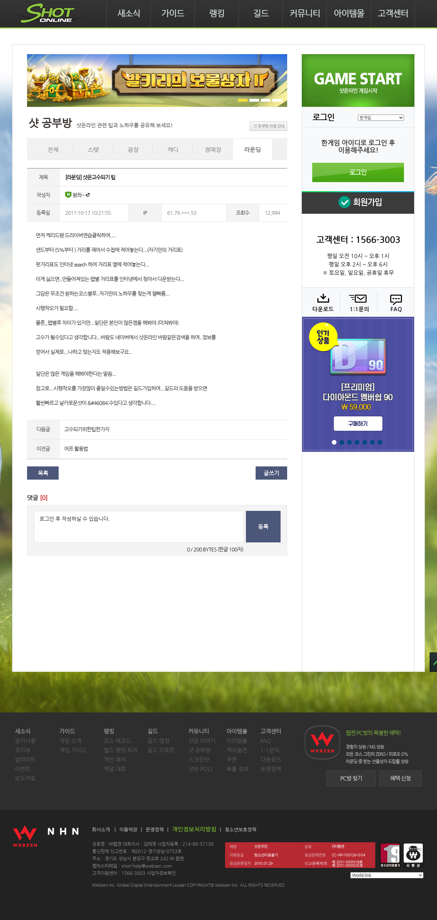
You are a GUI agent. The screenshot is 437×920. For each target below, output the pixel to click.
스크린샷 (198, 759)
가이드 (172, 13)
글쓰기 (271, 473)
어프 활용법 (76, 448)
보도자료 (25, 778)
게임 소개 (70, 740)
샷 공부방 (199, 750)
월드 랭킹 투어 (121, 750)
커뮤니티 (305, 13)
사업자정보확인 (161, 873)
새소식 (128, 13)
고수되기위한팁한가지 (86, 429)
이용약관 (128, 829)
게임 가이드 (73, 750)
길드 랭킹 (158, 740)
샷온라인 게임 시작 (358, 80)
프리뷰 (23, 750)
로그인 (358, 172)
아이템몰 (349, 13)
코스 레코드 (117, 740)
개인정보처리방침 (194, 829)
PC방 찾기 (351, 778)
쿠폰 (231, 759)
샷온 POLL (200, 769)
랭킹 (216, 13)
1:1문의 (270, 750)
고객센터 (393, 13)
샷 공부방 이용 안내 (268, 126)
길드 (260, 13)
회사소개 (101, 829)
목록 (43, 473)
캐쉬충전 (236, 750)
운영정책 (270, 769)
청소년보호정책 (240, 829)
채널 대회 (115, 769)
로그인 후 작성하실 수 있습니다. (139, 527)
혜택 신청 (400, 778)
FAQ (394, 301)
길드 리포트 (161, 750)
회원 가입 (358, 202)
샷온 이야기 (202, 740)
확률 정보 (237, 769)
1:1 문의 (357, 301)
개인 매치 (115, 759)
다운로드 (320, 301)
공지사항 (25, 740)
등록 (263, 526)
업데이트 (25, 759)
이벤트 (23, 769)
